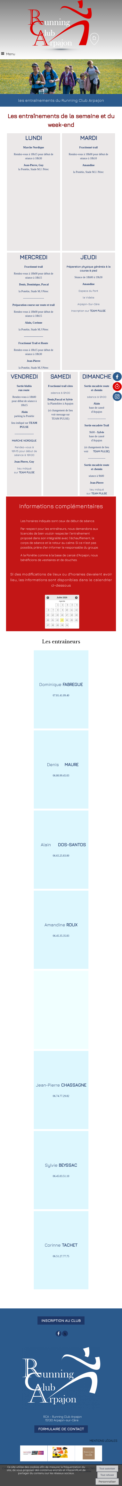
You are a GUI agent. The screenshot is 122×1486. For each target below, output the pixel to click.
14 (53, 615)
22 (57, 620)
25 (72, 620)
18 (72, 615)
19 (76, 615)
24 (67, 620)
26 (76, 620)
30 (62, 625)
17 (67, 615)
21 (53, 620)
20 (48, 620)
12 (76, 610)
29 (58, 625)
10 (67, 610)
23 (62, 620)
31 (67, 625)
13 (48, 615)
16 (62, 615)
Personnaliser (107, 1481)
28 (53, 625)
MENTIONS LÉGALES (103, 1440)
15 (57, 615)
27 (48, 625)
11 (72, 610)
